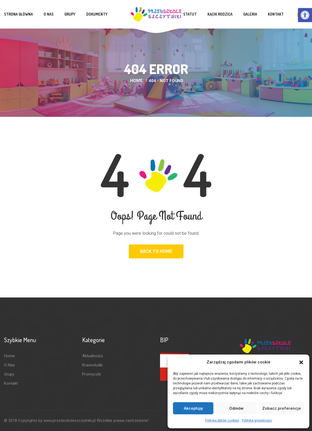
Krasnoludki (92, 365)
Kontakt (276, 14)
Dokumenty (97, 14)
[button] (305, 15)
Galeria (250, 14)
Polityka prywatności (257, 420)
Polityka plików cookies (222, 420)
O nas (49, 14)
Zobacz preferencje (281, 408)
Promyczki (91, 374)
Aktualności (92, 355)
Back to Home (156, 251)
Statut (190, 14)
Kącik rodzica (220, 14)
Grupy (69, 14)
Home (136, 80)
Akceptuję (193, 408)
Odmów (236, 408)
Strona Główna (18, 14)
